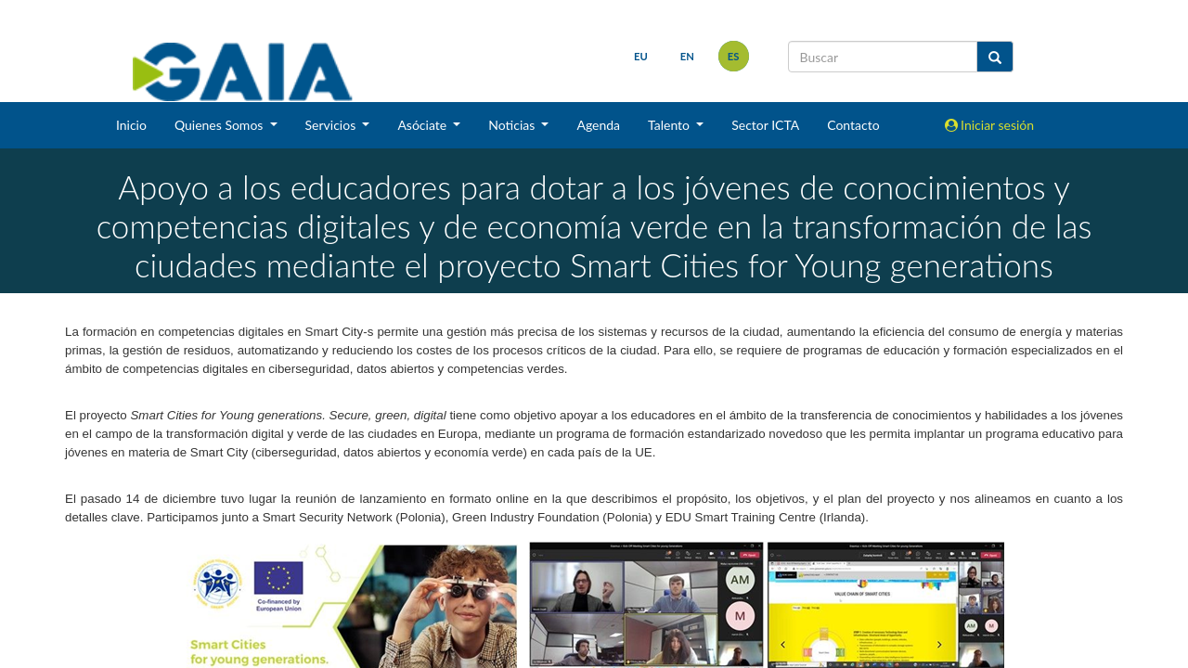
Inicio (131, 125)
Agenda (598, 125)
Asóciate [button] (423, 125)
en (687, 56)
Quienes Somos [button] (220, 125)
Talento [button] (670, 125)
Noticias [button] (513, 125)
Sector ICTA (765, 125)
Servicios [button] (332, 125)
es (734, 56)
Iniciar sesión (990, 125)
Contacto (853, 125)
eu (641, 56)
